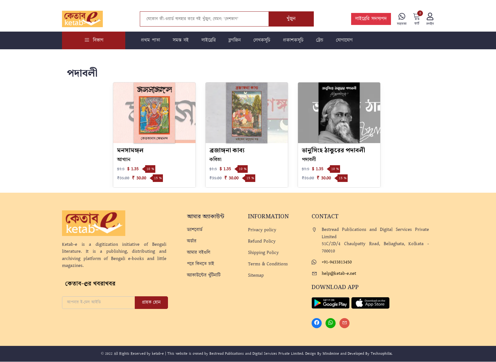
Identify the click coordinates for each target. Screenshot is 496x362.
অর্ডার (191, 241)
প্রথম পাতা (150, 40)
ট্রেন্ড (319, 40)
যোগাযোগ (344, 40)
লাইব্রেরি (209, 40)
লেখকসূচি (261, 40)
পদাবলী (309, 160)
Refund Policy (262, 241)
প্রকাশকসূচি (293, 40)
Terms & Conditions (268, 264)
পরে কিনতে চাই (200, 264)
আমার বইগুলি (198, 253)
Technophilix (381, 354)
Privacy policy (262, 230)
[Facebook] (317, 323)
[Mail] (344, 323)
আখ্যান (123, 160)
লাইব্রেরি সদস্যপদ (370, 19)
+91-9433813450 (337, 262)
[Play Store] (331, 302)
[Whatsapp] (331, 323)
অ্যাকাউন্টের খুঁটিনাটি (203, 275)
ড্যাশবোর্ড (194, 230)
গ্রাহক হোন (151, 302)
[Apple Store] (370, 302)
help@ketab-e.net (339, 273)
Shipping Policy (263, 253)
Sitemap (256, 275)
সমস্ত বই (181, 40)
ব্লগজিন (234, 40)
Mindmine (331, 354)
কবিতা (215, 160)
